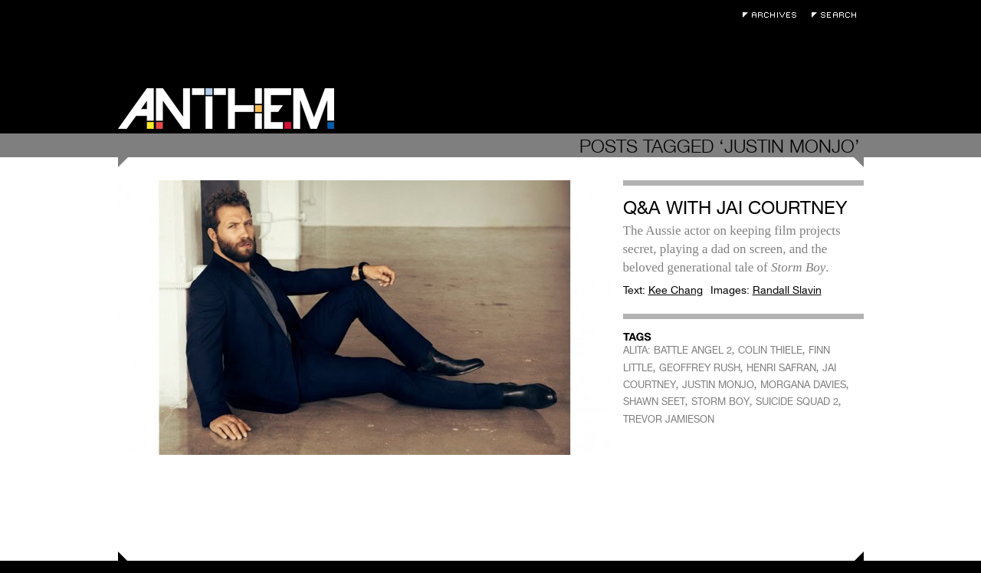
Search (838, 15)
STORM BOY (720, 401)
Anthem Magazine (226, 108)
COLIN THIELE (770, 350)
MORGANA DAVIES (803, 384)
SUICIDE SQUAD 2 (797, 401)
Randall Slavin (787, 290)
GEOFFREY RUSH (699, 368)
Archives (773, 15)
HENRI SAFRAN (781, 368)
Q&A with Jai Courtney (735, 207)
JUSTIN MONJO (718, 384)
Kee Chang (675, 290)
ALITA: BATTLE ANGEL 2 (677, 350)
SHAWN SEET (654, 401)
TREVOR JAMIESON (668, 419)
